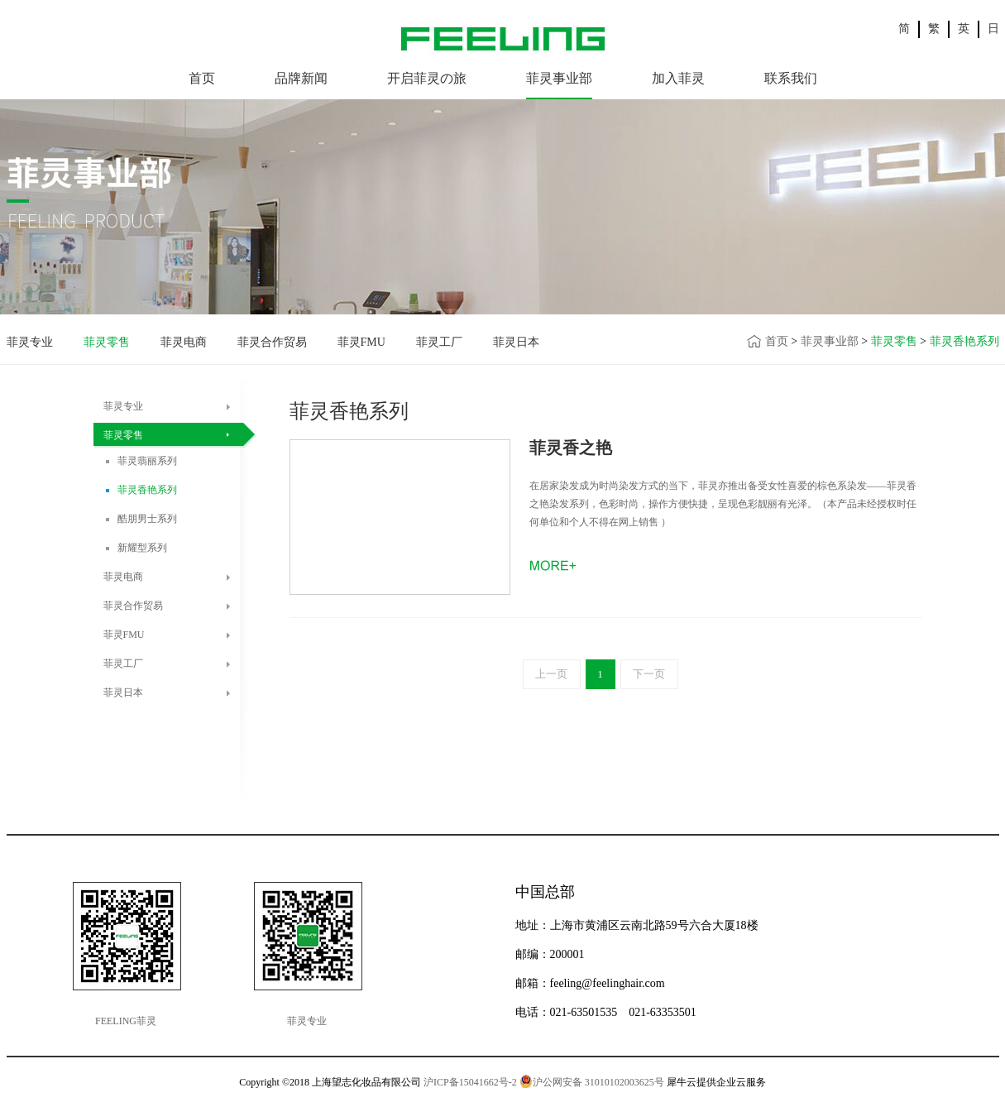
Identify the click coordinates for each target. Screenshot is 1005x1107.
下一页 (649, 674)
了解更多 (556, 564)
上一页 (551, 674)
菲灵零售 (894, 341)
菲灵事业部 (830, 341)
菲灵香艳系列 (964, 341)
